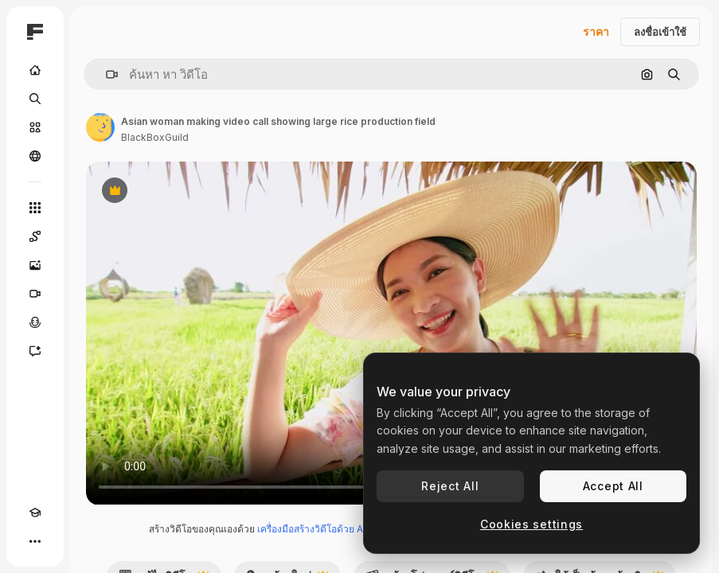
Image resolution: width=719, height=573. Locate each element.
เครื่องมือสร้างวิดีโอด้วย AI (311, 529)
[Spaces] (35, 236)
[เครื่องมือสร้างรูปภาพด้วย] (35, 265)
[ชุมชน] (35, 156)
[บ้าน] (35, 70)
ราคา (596, 31)
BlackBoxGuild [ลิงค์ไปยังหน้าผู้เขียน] (155, 137)
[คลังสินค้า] (35, 127)
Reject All (450, 486)
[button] (105, 74)
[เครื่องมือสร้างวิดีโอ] (35, 293)
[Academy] (35, 512)
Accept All (613, 486)
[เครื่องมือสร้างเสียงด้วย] (35, 322)
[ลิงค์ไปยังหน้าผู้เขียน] (100, 127)
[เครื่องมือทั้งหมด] (35, 207)
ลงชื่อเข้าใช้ (660, 31)
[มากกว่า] (35, 541)
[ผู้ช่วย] (35, 351)
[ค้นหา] (35, 98)
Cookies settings (531, 524)
